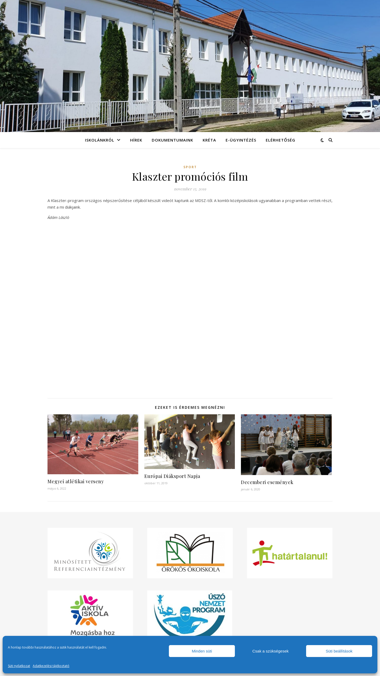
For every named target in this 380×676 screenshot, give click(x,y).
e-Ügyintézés (241, 140)
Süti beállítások (339, 651)
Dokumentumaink (172, 140)
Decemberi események (267, 482)
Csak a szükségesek (270, 651)
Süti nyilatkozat (19, 666)
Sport (190, 167)
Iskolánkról (99, 140)
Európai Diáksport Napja (172, 476)
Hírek (136, 140)
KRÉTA (209, 140)
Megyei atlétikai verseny (76, 481)
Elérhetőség (280, 140)
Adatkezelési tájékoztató (51, 666)
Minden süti (202, 651)
